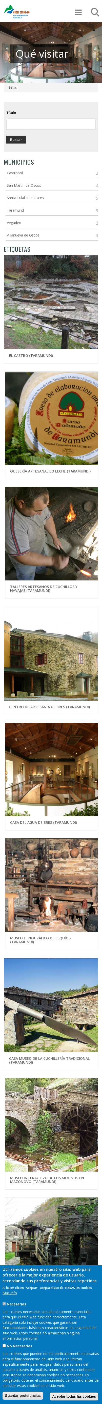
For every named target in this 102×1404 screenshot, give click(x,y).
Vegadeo (14, 222)
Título (11, 112)
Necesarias (16, 1308)
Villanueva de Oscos (23, 235)
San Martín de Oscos (24, 185)
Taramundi (16, 210)
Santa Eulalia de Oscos (25, 197)
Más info (10, 1297)
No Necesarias (19, 1350)
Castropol (15, 172)
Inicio (13, 87)
